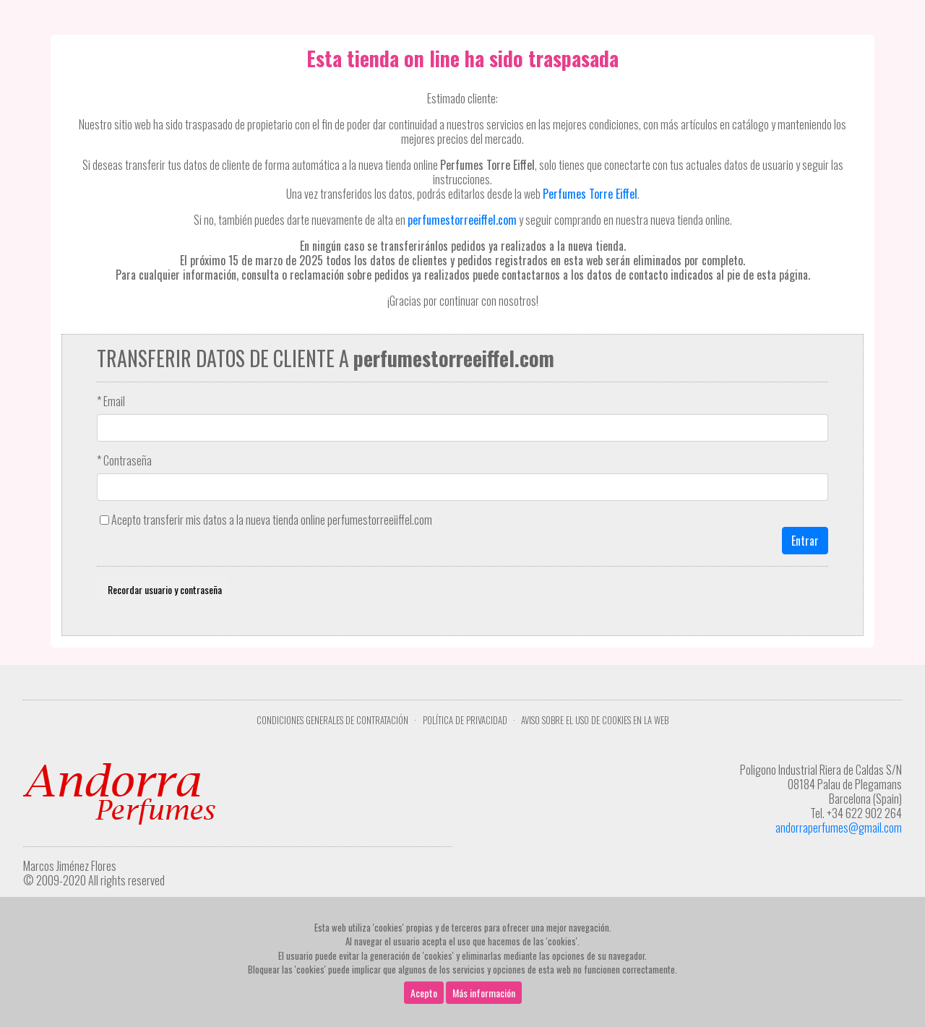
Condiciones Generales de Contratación (332, 720)
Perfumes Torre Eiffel (590, 193)
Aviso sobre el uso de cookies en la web (594, 720)
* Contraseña (124, 460)
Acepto (423, 992)
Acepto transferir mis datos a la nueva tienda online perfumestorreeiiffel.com (271, 519)
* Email (111, 401)
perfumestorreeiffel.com (462, 219)
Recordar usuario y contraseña (162, 589)
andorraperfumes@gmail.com (838, 827)
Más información (483, 992)
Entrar (805, 540)
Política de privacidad (465, 720)
